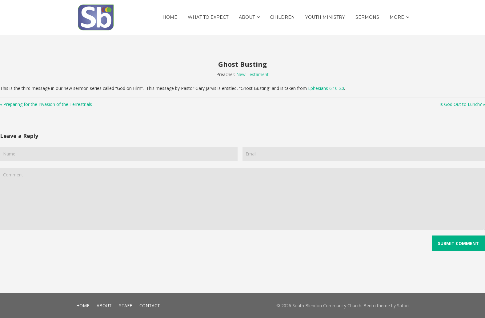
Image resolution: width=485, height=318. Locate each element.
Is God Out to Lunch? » (462, 104)
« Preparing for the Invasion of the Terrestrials (46, 104)
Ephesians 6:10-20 (326, 88)
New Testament (252, 74)
